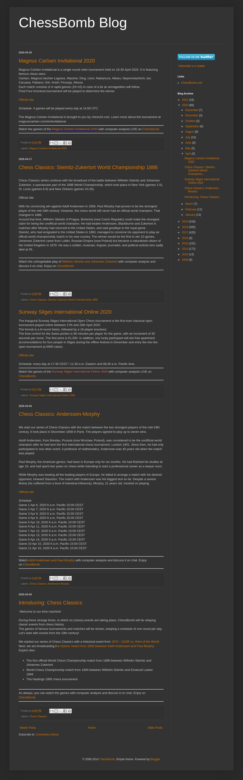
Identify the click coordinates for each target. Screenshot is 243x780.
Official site (26, 99)
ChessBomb (106, 759)
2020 (185, 105)
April (188, 153)
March (189, 203)
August (190, 131)
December (192, 110)
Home (92, 727)
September (192, 126)
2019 (185, 221)
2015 (185, 243)
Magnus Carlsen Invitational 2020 (57, 61)
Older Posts (155, 727)
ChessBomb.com (191, 82)
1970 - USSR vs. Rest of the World (135, 641)
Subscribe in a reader (191, 66)
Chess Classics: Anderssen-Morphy (59, 414)
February (191, 209)
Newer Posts (28, 727)
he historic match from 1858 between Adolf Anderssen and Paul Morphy (105, 646)
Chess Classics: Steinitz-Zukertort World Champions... (200, 171)
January (190, 214)
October (190, 121)
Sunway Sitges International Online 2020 (65, 312)
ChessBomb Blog (73, 22)
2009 (185, 259)
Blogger (155, 759)
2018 (185, 227)
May (188, 148)
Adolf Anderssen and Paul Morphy (51, 560)
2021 (185, 99)
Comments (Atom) (47, 734)
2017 (185, 232)
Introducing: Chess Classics (50, 603)
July (188, 137)
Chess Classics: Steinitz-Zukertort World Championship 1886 (88, 167)
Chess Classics (38, 716)
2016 (185, 238)
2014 (185, 248)
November (192, 115)
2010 (185, 254)
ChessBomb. (151, 129)
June (188, 142)
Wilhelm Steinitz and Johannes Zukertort (90, 261)
